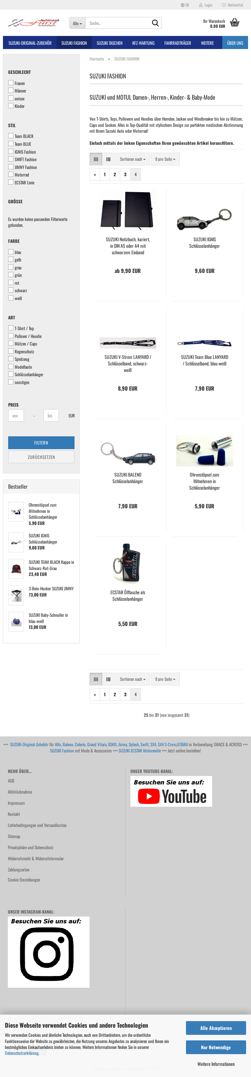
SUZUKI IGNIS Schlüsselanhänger (204, 242)
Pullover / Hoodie (25, 336)
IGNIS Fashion (22, 152)
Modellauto (20, 367)
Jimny (122, 744)
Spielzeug (18, 359)
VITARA (182, 744)
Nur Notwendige (216, 1047)
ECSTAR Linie (21, 182)
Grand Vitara (97, 744)
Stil (12, 125)
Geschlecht (19, 72)
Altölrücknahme (20, 791)
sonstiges (18, 382)
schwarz (17, 290)
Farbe (14, 241)
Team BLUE (19, 144)
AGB (11, 780)
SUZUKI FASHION (74, 43)
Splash (134, 744)
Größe (15, 201)
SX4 (153, 744)
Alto (58, 744)
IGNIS (112, 744)
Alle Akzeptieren (216, 1027)
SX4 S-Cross (167, 744)
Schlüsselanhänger (25, 374)
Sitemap (14, 836)
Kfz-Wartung (143, 43)
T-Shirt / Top (21, 328)
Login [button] (205, 5)
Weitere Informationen (216, 1063)
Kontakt (14, 814)
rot (13, 283)
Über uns (235, 43)
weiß (15, 298)
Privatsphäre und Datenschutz (31, 847)
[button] (185, 5)
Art (11, 317)
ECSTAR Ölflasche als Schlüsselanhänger (127, 595)
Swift (145, 744)
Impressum (16, 802)
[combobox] (133, 159)
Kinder (16, 106)
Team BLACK (20, 136)
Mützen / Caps (22, 344)
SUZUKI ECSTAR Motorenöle (140, 750)
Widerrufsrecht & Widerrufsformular (36, 858)
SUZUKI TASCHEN (110, 43)
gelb (14, 260)
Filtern (41, 442)
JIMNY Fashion (22, 167)
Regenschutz (21, 351)
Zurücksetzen (41, 457)
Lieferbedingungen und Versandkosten (37, 825)
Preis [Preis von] (13, 404)
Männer (17, 91)
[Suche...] (77, 23)
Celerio (80, 744)
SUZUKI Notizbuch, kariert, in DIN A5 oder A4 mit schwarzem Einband (128, 246)
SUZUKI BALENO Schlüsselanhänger (127, 477)
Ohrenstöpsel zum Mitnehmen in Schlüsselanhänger (204, 481)
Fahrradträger (177, 43)
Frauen (16, 83)
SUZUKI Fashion (62, 750)
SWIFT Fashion (22, 159)
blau (14, 252)
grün (15, 275)
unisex (16, 98)
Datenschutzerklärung (22, 1053)
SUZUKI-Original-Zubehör (29, 744)
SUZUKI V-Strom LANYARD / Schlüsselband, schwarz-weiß (128, 363)
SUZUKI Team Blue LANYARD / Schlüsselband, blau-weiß (204, 360)
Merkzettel (232, 5)
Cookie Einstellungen (24, 879)
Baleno (68, 744)
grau (15, 267)
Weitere (207, 43)
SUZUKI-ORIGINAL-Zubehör (30, 43)
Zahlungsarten (18, 869)
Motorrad (18, 175)
